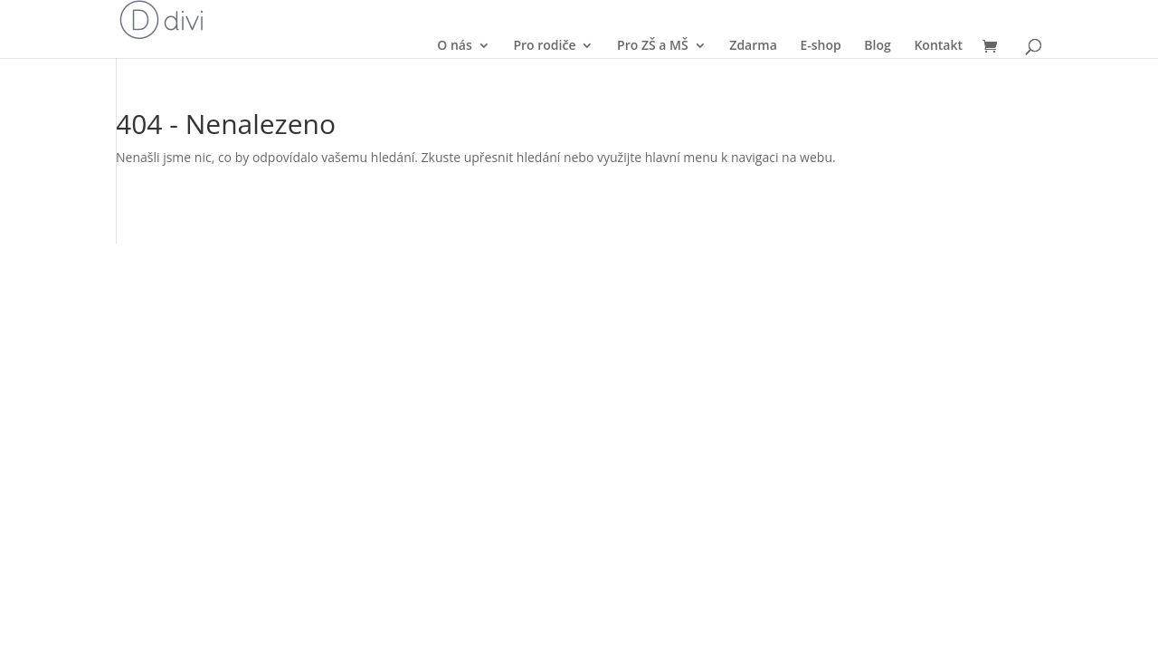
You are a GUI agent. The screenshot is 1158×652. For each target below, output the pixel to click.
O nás (454, 45)
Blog (877, 45)
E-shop (820, 45)
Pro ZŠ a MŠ (652, 45)
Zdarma (752, 45)
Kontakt (938, 45)
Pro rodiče (544, 45)
